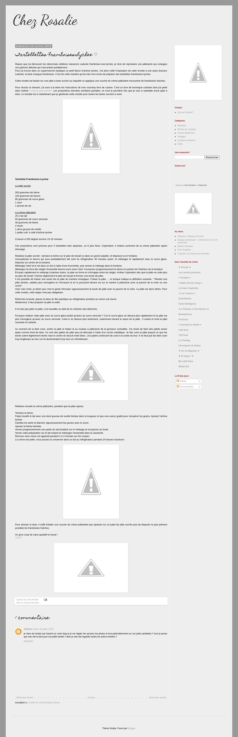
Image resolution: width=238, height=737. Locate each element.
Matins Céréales (185, 246)
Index (180, 144)
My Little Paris (185, 361)
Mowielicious (185, 314)
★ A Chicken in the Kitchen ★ (193, 309)
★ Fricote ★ (184, 267)
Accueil (91, 697)
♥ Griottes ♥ (184, 277)
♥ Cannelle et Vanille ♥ (189, 324)
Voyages (181, 136)
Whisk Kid (183, 366)
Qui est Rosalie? (185, 112)
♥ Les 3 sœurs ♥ (186, 293)
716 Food (183, 335)
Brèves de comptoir (186, 129)
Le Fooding (184, 340)
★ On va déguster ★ (188, 351)
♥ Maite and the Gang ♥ (190, 283)
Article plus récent (24, 697)
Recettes (35, 603)
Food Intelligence (187, 304)
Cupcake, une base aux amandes (193, 253)
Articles (181, 381)
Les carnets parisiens (189, 272)
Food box (183, 319)
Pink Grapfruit (184, 250)
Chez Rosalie (45, 19)
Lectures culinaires (186, 140)
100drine (28, 629)
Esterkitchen (184, 298)
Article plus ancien (157, 697)
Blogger (131, 728)
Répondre (28, 641)
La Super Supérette (188, 288)
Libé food (183, 330)
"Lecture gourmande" (40, 90)
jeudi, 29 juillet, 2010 (43, 629)
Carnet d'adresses (186, 133)
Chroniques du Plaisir (189, 345)
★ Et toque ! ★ (186, 356)
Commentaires (185, 386)
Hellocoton (202, 185)
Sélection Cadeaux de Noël (190, 236)
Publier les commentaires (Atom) (44, 702)
